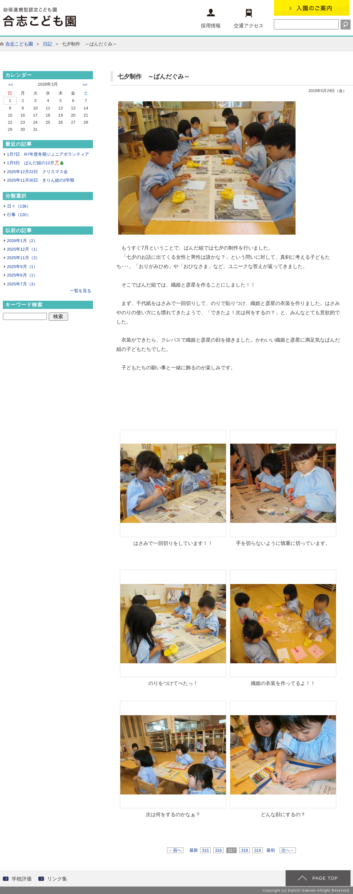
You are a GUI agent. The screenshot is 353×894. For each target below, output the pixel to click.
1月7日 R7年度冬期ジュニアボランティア (48, 154)
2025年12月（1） (23, 249)
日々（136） (19, 206)
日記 (47, 44)
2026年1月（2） (22, 241)
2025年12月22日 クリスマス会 (37, 172)
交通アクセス (249, 18)
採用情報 (211, 18)
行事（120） (19, 215)
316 (218, 850)
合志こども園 (19, 44)
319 (257, 850)
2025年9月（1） (22, 266)
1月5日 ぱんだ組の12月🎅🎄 (36, 163)
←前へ (175, 850)
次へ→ (287, 850)
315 (205, 850)
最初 (270, 850)
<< (11, 84)
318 (244, 850)
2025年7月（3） (22, 284)
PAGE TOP (325, 878)
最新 (193, 850)
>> (85, 84)
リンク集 (57, 879)
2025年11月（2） (23, 258)
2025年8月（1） (22, 275)
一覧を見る (80, 291)
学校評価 (22, 879)
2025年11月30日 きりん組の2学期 (41, 180)
